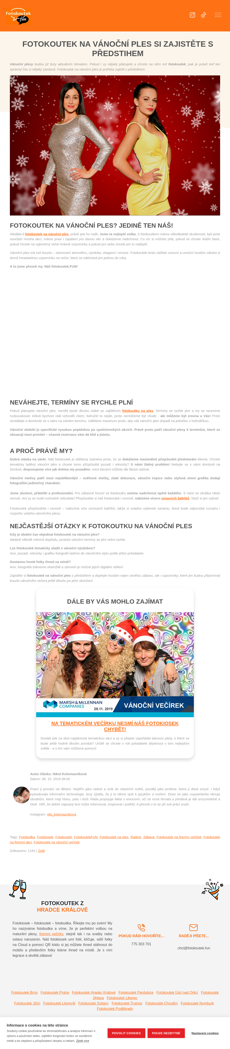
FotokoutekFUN (86, 837)
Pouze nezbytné (166, 1033)
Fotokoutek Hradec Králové (93, 992)
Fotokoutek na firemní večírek (179, 837)
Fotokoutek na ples (114, 837)
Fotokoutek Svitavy (93, 1003)
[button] (218, 15)
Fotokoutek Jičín (27, 1003)
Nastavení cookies (205, 1033)
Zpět (41, 851)
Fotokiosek (45, 837)
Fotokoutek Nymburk (197, 1003)
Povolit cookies (126, 1033)
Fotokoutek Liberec (122, 998)
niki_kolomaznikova (61, 814)
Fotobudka (27, 837)
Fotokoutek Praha (55, 992)
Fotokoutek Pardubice (136, 992)
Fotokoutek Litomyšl (59, 1003)
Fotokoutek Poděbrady (115, 1009)
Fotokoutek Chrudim (161, 1003)
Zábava (149, 837)
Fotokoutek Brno (24, 992)
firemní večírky (51, 934)
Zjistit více (82, 1040)
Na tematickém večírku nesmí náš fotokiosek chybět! (115, 726)
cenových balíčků (175, 498)
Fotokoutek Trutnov (127, 1003)
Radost (135, 837)
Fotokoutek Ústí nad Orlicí (177, 992)
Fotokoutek (63, 837)
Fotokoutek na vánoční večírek (57, 842)
